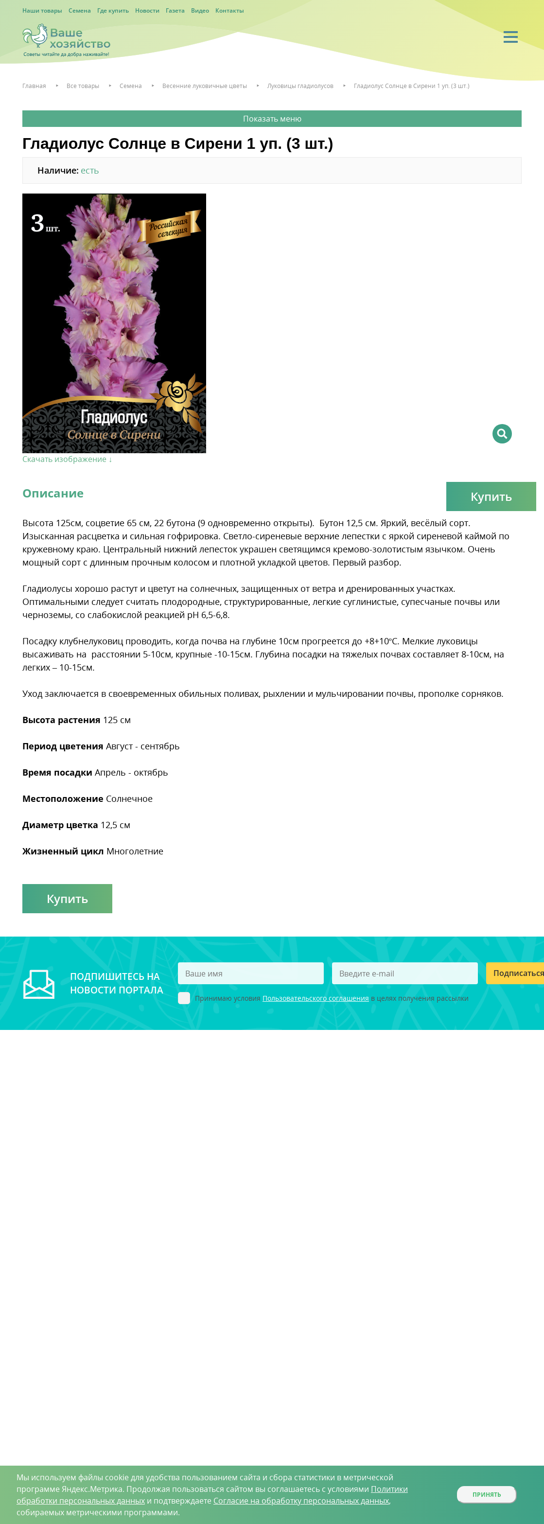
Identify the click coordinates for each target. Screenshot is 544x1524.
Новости (147, 10)
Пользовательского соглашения (316, 998)
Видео (200, 10)
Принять (487, 1494)
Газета (175, 10)
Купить (491, 496)
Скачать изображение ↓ (67, 459)
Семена (80, 10)
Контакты (229, 10)
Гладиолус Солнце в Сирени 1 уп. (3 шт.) (412, 86)
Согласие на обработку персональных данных (301, 1500)
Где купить (113, 10)
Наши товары (42, 10)
